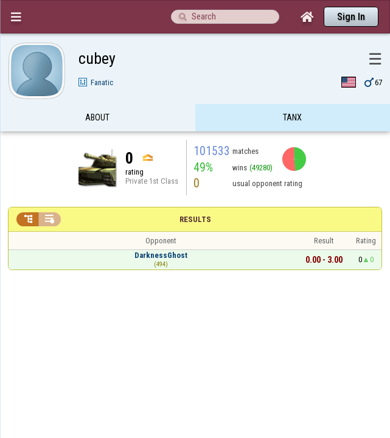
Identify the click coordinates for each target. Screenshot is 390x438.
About (97, 94)
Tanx (292, 94)
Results (195, 195)
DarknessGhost (160, 231)
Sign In (351, 17)
